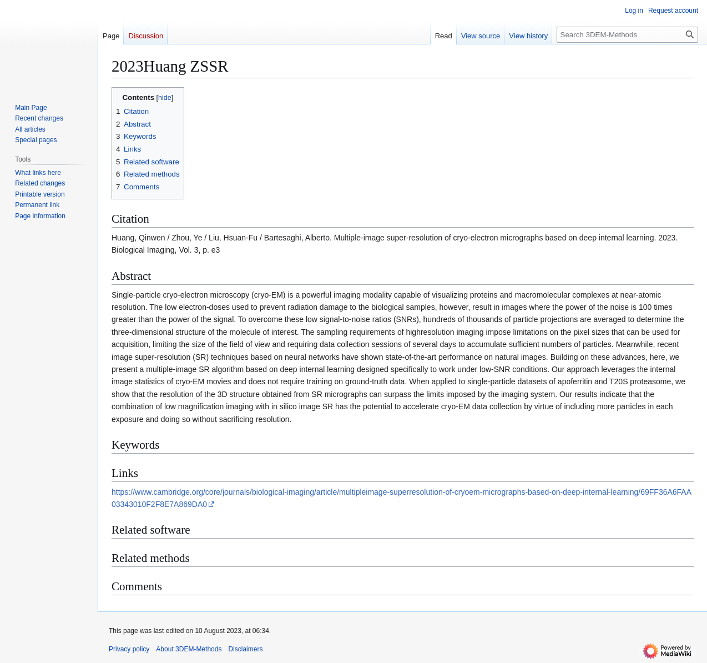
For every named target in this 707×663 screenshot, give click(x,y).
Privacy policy (129, 649)
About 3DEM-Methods (188, 649)
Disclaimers (245, 649)
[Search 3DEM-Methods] (627, 35)
